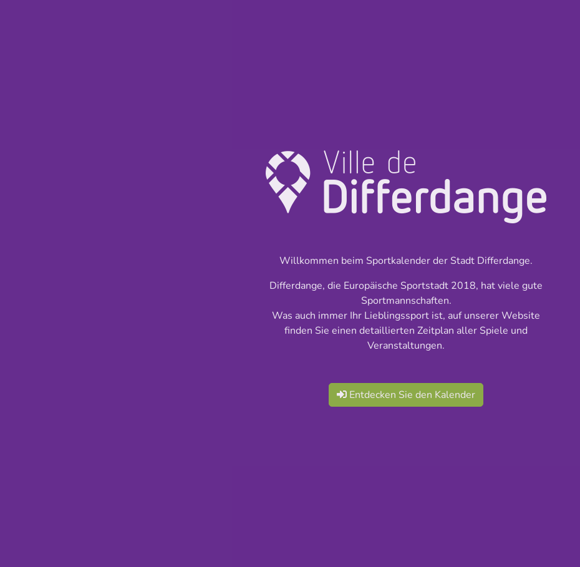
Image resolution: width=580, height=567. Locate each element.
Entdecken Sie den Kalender (406, 395)
